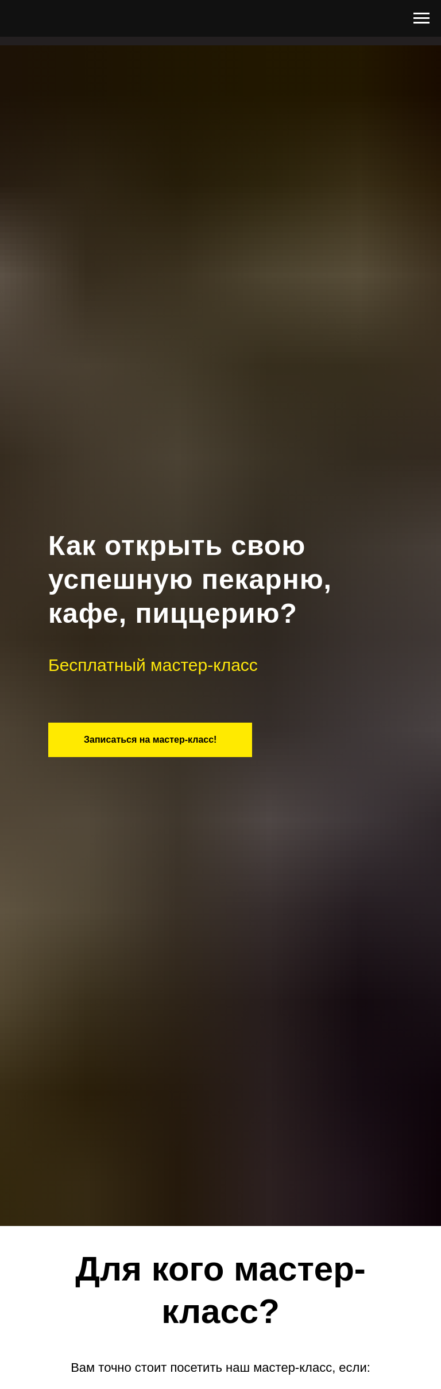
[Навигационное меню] (421, 18)
